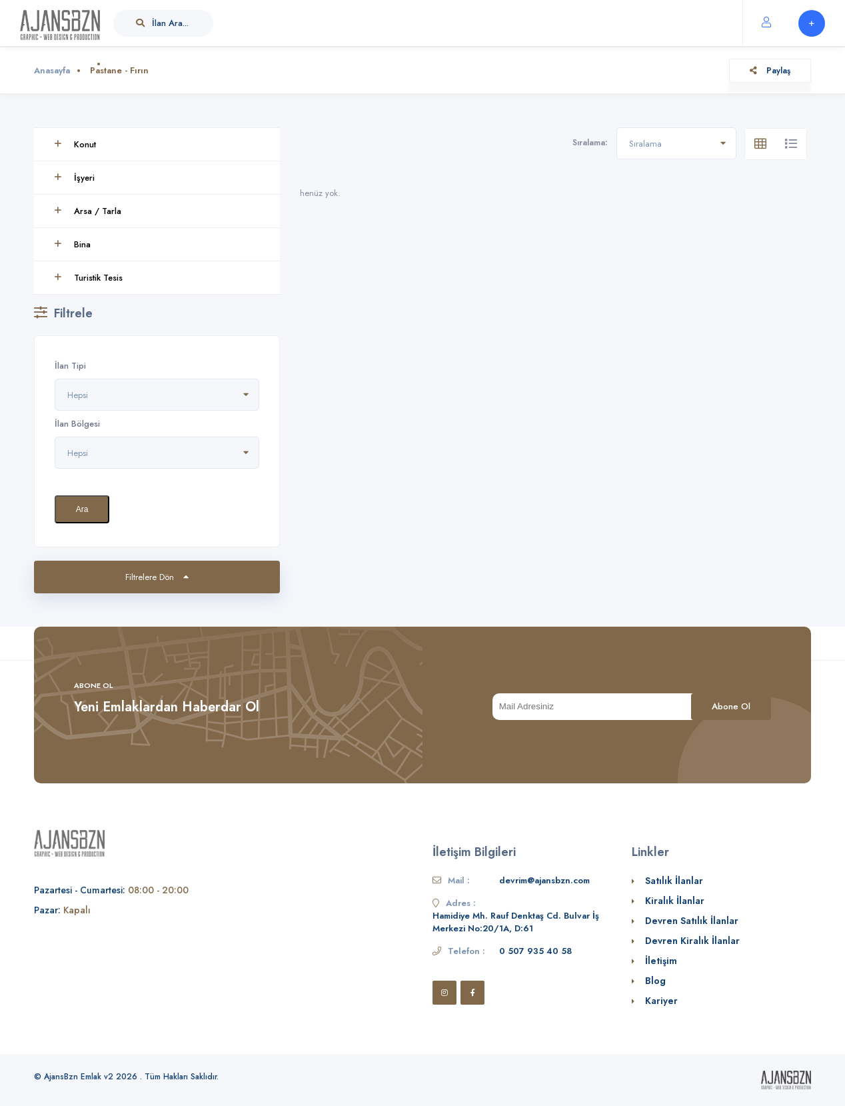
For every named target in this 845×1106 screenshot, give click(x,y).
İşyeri (74, 177)
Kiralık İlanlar (674, 900)
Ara (82, 509)
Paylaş (770, 71)
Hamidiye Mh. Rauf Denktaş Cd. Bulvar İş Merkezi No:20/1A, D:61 (515, 922)
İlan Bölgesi (77, 423)
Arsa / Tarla (87, 211)
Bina (72, 244)
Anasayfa (52, 70)
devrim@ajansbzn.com (544, 880)
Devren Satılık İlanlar (691, 920)
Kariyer (661, 1000)
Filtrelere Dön (157, 577)
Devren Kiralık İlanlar (692, 940)
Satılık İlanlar (674, 880)
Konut (75, 144)
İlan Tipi (70, 365)
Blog (655, 980)
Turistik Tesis (88, 277)
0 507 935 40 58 (535, 951)
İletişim (661, 960)
